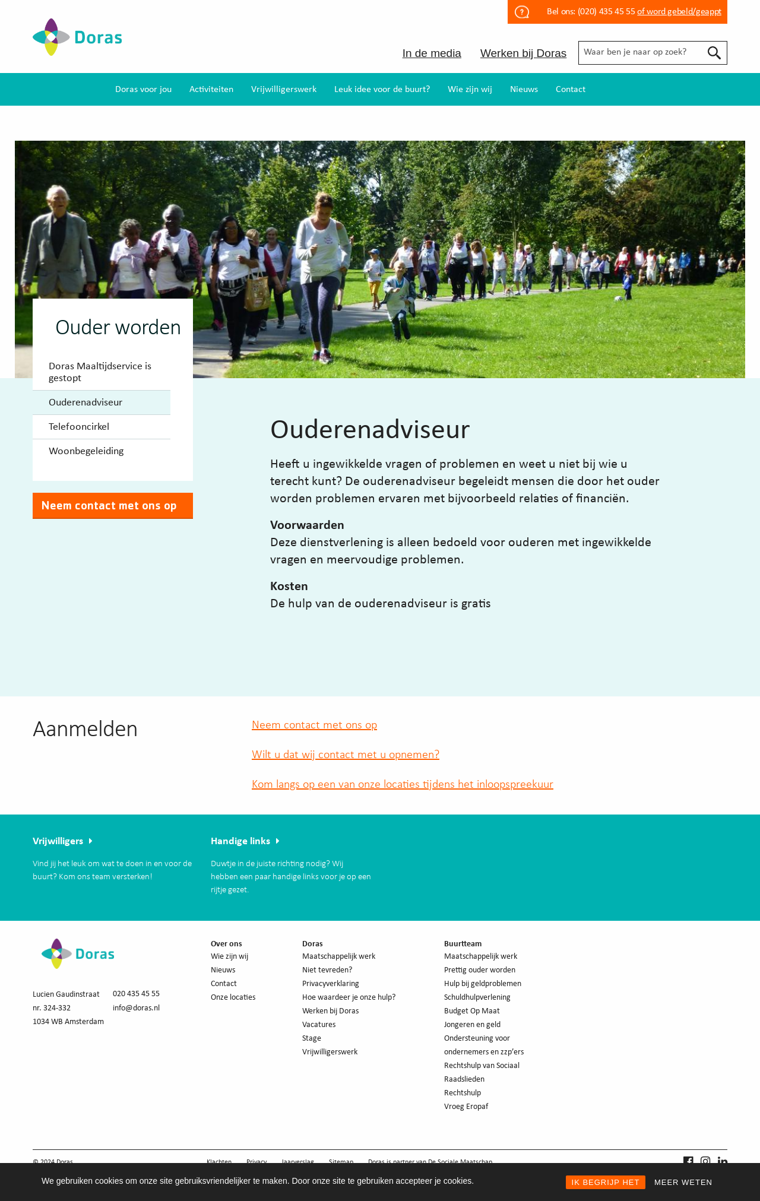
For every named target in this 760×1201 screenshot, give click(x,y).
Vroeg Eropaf (466, 1106)
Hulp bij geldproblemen (482, 984)
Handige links (240, 841)
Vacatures (318, 1025)
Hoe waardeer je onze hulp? (348, 997)
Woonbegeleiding (86, 451)
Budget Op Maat (472, 1011)
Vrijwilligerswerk (283, 89)
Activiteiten (211, 89)
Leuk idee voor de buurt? (382, 89)
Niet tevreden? (327, 970)
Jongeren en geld (472, 1025)
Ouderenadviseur (85, 402)
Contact (570, 89)
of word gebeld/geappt (679, 12)
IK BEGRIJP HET (606, 1182)
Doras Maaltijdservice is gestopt (100, 372)
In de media (432, 53)
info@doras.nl (136, 1008)
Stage (311, 1038)
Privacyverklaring (330, 984)
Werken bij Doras (523, 53)
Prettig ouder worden (479, 970)
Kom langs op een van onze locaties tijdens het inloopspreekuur (402, 785)
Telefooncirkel (79, 427)
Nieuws (524, 89)
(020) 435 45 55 (605, 12)
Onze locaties (233, 997)
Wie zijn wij (470, 89)
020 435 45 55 (136, 994)
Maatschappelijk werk (338, 956)
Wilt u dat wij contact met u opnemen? (345, 755)
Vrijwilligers (58, 841)
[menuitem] (143, 89)
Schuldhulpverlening (477, 997)
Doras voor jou (143, 89)
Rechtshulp (462, 1093)
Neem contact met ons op (109, 505)
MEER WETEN (683, 1182)
